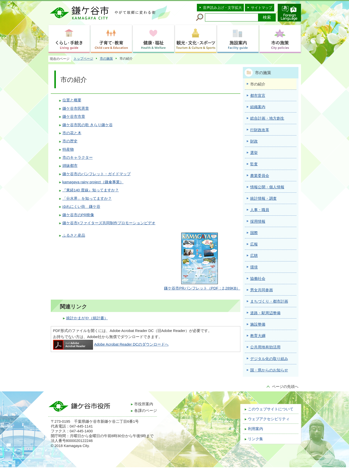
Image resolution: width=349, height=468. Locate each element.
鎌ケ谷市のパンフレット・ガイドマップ (96, 174)
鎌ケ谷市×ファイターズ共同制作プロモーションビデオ (109, 223)
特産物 (68, 149)
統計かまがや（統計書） (87, 318)
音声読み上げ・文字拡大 (222, 8)
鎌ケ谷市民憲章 (75, 108)
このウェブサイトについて (270, 409)
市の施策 (106, 58)
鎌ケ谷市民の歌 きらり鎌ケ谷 (87, 125)
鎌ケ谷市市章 (73, 117)
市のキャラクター (77, 157)
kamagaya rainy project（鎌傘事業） (93, 182)
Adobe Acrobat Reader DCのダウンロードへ (111, 344)
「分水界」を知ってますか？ (87, 198)
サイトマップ (261, 8)
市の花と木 (71, 133)
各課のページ (145, 411)
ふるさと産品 (73, 235)
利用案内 (255, 429)
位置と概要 (71, 100)
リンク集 (255, 439)
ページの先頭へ (285, 387)
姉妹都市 (70, 166)
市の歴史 (70, 141)
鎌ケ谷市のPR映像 (78, 215)
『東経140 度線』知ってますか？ (90, 190)
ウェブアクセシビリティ (269, 419)
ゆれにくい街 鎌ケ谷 (81, 207)
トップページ (83, 58)
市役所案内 (143, 404)
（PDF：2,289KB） (202, 288)
